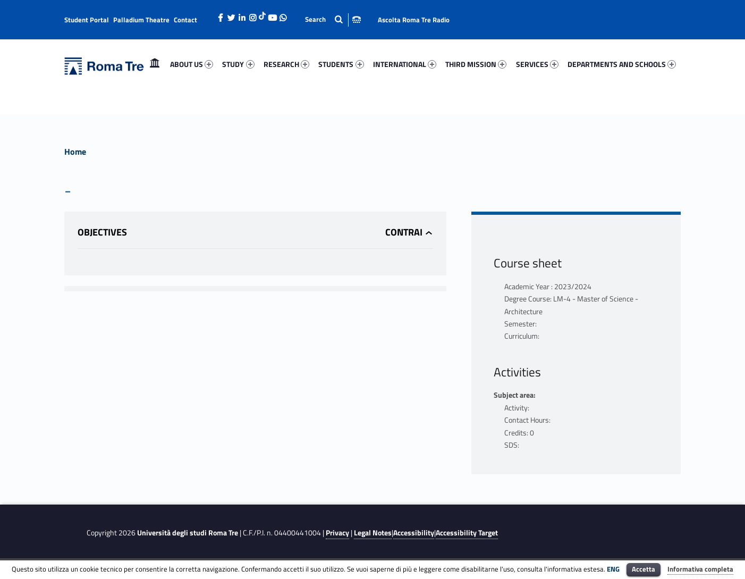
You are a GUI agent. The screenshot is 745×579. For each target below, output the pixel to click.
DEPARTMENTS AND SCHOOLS (622, 64)
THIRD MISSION (475, 64)
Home (154, 64)
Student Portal (86, 19)
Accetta (643, 569)
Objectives (102, 232)
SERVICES (537, 64)
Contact (185, 19)
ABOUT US (191, 64)
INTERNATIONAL (404, 64)
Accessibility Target (467, 533)
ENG (613, 569)
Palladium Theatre (141, 19)
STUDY (238, 64)
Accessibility (413, 533)
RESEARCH (286, 64)
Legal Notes (373, 533)
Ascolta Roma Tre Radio (414, 19)
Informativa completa (700, 569)
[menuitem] (154, 64)
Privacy (337, 533)
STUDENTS (340, 64)
